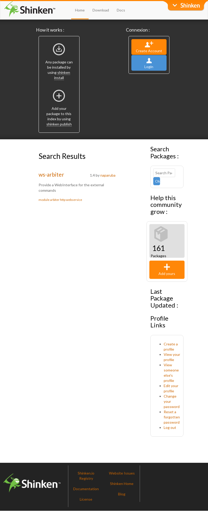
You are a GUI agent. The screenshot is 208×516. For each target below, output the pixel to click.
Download (101, 10)
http (62, 200)
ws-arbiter (51, 174)
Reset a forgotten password (172, 417)
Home (80, 10)
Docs (121, 10)
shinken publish (59, 124)
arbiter (54, 200)
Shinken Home (121, 483)
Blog (121, 494)
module (44, 200)
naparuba (107, 175)
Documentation (86, 489)
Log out (170, 427)
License (86, 499)
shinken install (62, 75)
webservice (74, 200)
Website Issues (122, 473)
